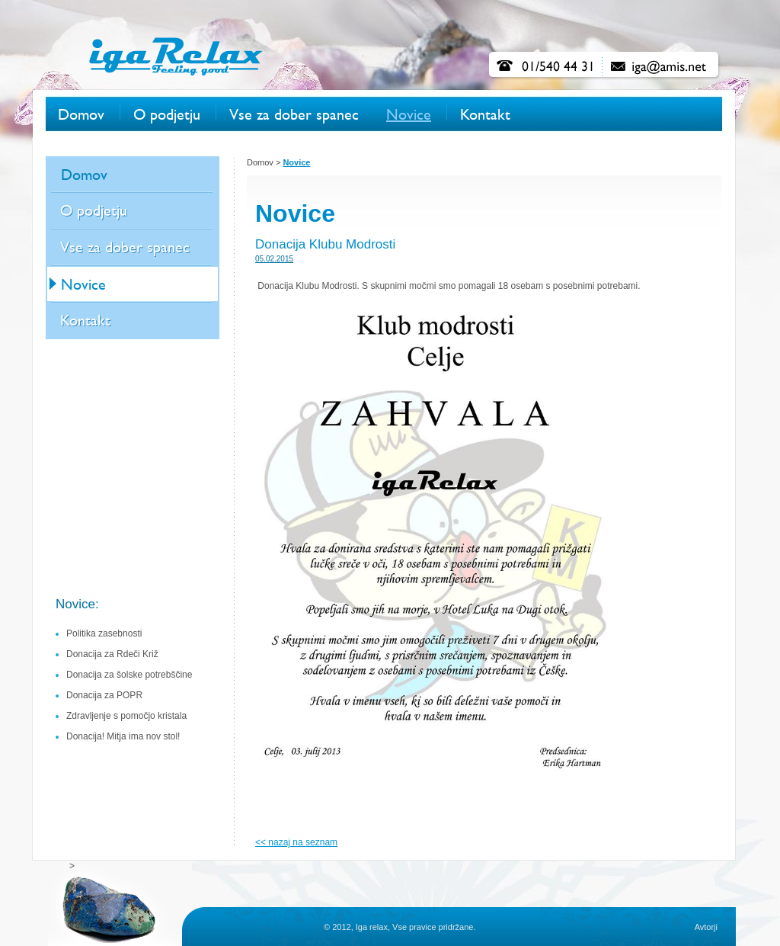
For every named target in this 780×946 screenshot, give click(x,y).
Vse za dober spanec (294, 114)
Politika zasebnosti (104, 633)
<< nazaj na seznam (296, 842)
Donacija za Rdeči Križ (112, 654)
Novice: (77, 604)
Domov (81, 114)
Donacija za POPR (104, 695)
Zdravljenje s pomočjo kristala (126, 715)
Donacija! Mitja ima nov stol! (123, 736)
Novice (408, 114)
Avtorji (706, 927)
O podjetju (166, 114)
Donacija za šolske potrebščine (129, 674)
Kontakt (485, 114)
